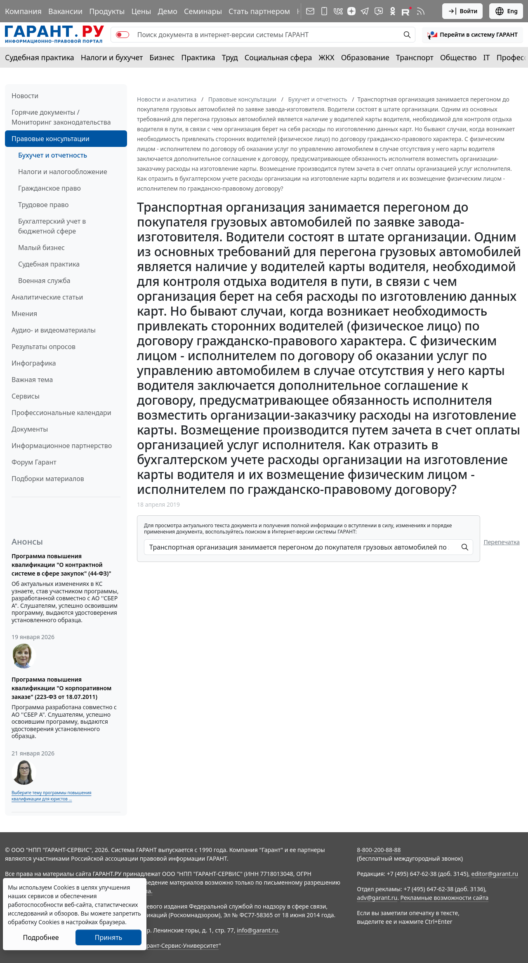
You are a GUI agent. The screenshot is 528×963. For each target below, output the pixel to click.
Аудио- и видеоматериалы (54, 330)
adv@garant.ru (377, 898)
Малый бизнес (41, 247)
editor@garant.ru (495, 874)
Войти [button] (463, 11)
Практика (198, 57)
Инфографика (34, 363)
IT (486, 57)
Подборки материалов (48, 478)
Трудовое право (43, 204)
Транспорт (415, 57)
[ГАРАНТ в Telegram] (365, 11)
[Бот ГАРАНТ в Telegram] (379, 11)
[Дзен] (351, 11)
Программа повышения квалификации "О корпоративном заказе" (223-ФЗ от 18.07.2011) (61, 688)
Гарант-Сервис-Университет (180, 945)
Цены (141, 11)
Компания (23, 11)
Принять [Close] (109, 937)
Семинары (203, 11)
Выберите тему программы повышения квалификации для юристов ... (51, 796)
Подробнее (41, 937)
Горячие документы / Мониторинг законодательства (61, 117)
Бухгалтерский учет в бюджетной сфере (52, 226)
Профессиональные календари (61, 412)
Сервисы (26, 396)
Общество (458, 57)
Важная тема (32, 379)
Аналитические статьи (47, 297)
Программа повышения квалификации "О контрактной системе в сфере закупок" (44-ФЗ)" (61, 564)
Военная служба (44, 280)
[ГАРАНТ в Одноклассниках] (393, 11)
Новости (25, 95)
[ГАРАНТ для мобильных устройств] (324, 11)
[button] (472, 34)
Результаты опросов (43, 346)
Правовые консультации (51, 138)
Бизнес (161, 57)
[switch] (122, 34)
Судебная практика (39, 57)
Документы (30, 429)
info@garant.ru (257, 930)
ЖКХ (327, 57)
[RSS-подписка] (421, 11)
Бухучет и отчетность (52, 155)
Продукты (107, 11)
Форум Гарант (34, 462)
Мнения (24, 313)
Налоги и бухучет (112, 57)
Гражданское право (49, 188)
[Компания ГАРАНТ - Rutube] (407, 11)
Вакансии (65, 11)
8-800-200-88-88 (379, 850)
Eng (506, 11)
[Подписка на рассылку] (310, 11)
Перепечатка (501, 542)
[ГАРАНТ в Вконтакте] (338, 11)
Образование (365, 57)
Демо (167, 11)
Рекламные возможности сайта (445, 898)
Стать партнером (259, 11)
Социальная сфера (278, 57)
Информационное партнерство (62, 445)
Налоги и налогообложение (62, 171)
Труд (230, 57)
